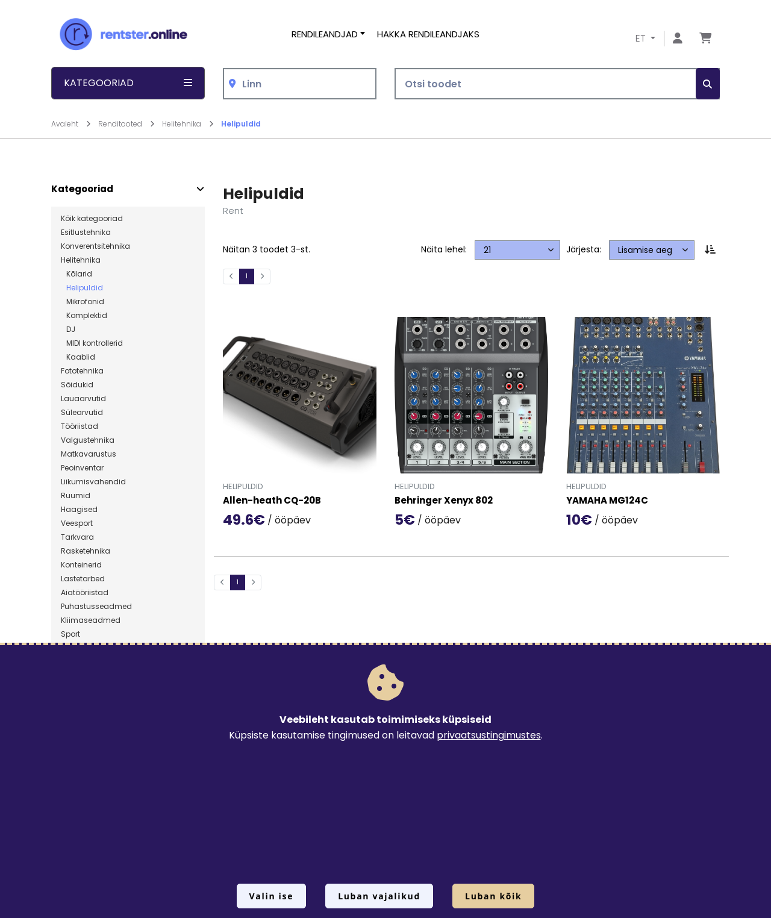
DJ (68, 329)
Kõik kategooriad (92, 218)
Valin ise (271, 896)
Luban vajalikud (379, 896)
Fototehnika (82, 371)
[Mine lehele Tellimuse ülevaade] (705, 39)
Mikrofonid (82, 302)
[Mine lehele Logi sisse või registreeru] (677, 39)
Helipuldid (241, 124)
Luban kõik (493, 896)
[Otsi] (708, 84)
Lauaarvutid (83, 399)
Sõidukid (77, 385)
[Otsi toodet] (557, 84)
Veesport (77, 523)
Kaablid (78, 357)
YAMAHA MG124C (607, 501)
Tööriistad (79, 426)
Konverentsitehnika (95, 246)
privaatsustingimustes (489, 735)
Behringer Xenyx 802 (444, 501)
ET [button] (641, 38)
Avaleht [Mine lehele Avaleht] (71, 124)
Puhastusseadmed (96, 606)
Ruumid (75, 496)
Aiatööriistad (84, 593)
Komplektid (84, 315)
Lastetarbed (83, 579)
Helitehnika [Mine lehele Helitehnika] (188, 124)
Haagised (79, 509)
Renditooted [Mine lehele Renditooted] (126, 124)
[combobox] (299, 84)
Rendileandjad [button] (325, 34)
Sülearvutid (82, 412)
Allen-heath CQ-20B (272, 501)
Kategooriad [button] (128, 83)
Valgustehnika (87, 440)
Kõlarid (76, 274)
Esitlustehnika (86, 232)
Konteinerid (81, 565)
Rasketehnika (85, 551)
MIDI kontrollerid (92, 343)
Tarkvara (77, 537)
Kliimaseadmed (90, 620)
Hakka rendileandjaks (428, 34)
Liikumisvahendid (93, 482)
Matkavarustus (88, 454)
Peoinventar (82, 468)
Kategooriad (82, 189)
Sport (70, 634)
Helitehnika (81, 260)
